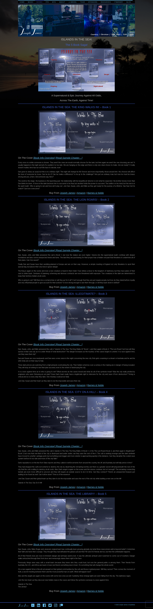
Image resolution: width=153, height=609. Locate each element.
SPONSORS (92, 2)
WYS (54, 2)
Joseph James (67, 193)
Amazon (81, 193)
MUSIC (30, 2)
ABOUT (62, 2)
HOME (22, 2)
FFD (47, 2)
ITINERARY (118, 2)
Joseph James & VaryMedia (127, 605)
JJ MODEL (73, 2)
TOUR (82, 2)
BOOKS (39, 2)
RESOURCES (106, 2)
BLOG (129, 2)
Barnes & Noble (95, 193)
